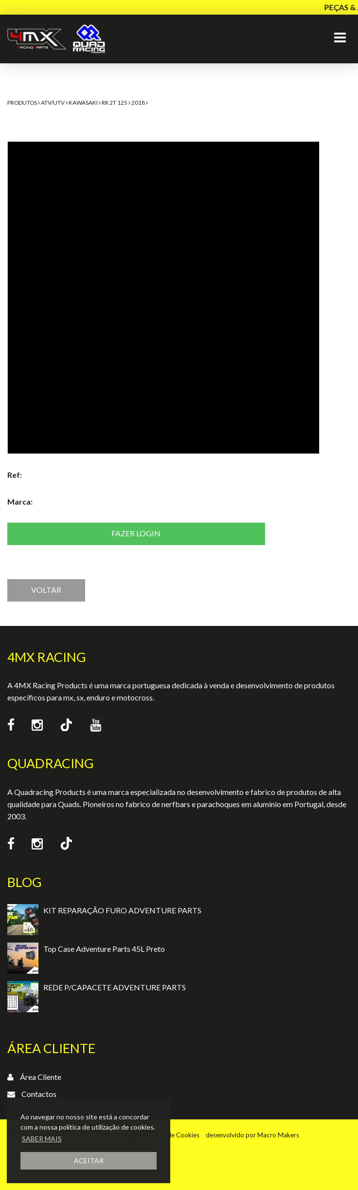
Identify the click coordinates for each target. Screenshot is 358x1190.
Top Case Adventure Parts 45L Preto (104, 948)
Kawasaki (83, 102)
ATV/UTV (53, 102)
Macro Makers (278, 1135)
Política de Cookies (171, 1135)
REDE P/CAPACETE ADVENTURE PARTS (114, 987)
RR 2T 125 (114, 102)
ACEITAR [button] (89, 1160)
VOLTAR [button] (46, 589)
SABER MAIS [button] (42, 1138)
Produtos (22, 102)
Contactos (38, 1093)
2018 (138, 102)
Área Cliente (40, 1076)
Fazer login (136, 533)
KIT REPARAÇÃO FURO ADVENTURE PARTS (122, 910)
